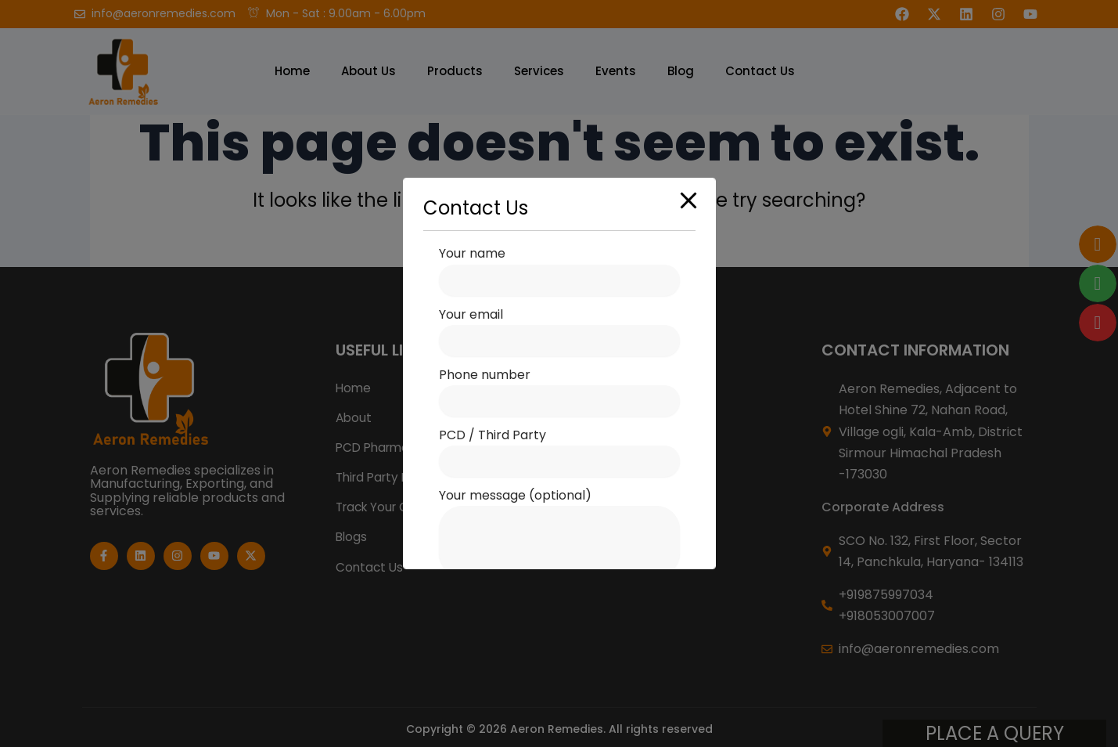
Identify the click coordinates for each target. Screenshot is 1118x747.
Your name (559, 269)
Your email (559, 330)
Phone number (559, 391)
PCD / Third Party (559, 451)
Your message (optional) (559, 534)
